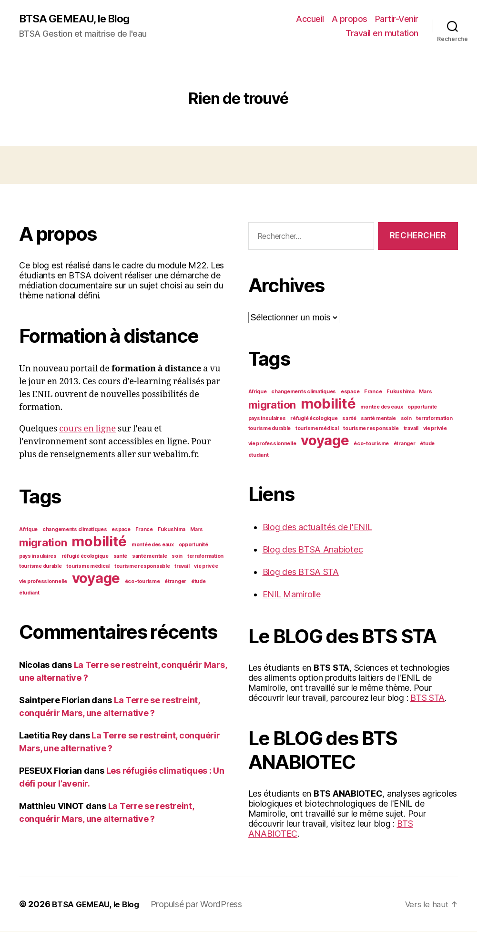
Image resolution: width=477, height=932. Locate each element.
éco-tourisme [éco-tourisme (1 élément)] (142, 582)
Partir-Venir (396, 19)
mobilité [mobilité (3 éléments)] (99, 541)
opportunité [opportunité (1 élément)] (193, 545)
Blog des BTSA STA (301, 573)
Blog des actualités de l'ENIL (317, 528)
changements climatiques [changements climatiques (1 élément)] (74, 530)
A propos (349, 19)
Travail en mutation (381, 34)
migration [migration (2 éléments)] (43, 543)
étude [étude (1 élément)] (198, 582)
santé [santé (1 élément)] (120, 556)
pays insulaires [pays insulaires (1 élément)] (38, 556)
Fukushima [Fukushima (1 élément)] (172, 530)
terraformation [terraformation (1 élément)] (205, 556)
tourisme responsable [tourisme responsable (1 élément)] (142, 566)
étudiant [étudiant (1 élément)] (29, 593)
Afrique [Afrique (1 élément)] (28, 530)
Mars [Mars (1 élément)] (196, 530)
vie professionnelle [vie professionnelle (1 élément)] (43, 582)
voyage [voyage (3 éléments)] (96, 578)
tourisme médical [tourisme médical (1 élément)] (88, 566)
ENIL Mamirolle (292, 595)
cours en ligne (87, 429)
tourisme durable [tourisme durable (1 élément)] (40, 566)
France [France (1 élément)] (144, 530)
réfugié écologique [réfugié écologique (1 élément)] (85, 556)
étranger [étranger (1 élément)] (175, 582)
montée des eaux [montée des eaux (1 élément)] (153, 545)
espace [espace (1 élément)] (121, 530)
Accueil (310, 19)
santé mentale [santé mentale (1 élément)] (149, 556)
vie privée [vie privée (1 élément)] (206, 566)
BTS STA (427, 699)
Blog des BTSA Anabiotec (313, 550)
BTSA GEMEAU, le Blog (78, 19)
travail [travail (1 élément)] (181, 566)
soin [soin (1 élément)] (177, 556)
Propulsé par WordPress (201, 905)
